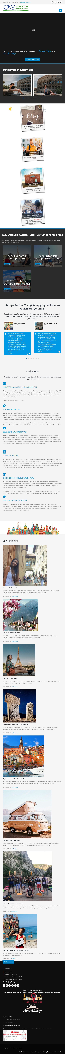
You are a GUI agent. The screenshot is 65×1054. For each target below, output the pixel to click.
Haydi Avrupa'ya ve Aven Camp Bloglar (14, 779)
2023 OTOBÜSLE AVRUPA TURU (11, 633)
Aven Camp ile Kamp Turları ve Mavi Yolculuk (16, 950)
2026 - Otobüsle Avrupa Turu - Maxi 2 (13, 979)
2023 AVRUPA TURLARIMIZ (10, 678)
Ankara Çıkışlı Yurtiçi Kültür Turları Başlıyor (15, 724)
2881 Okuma (15, 733)
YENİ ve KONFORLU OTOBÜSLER (15, 500)
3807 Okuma (14, 911)
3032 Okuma (15, 641)
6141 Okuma (15, 849)
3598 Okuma (15, 687)
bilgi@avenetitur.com (25, 2)
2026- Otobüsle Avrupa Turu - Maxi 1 (13, 977)
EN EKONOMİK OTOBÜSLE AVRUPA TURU (18, 478)
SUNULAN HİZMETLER (11, 409)
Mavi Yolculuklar (7, 972)
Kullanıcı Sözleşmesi (35, 1052)
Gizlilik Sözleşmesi (24, 1052)
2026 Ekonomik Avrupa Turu (11, 974)
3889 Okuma (14, 959)
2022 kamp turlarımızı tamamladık (13, 903)
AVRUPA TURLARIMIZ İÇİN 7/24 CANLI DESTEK (20, 387)
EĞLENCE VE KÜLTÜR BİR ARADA (15, 432)
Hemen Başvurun (32, 59)
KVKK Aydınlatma (47, 1052)
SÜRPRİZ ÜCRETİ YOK (11, 455)
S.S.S (55, 1052)
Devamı (10, 353)
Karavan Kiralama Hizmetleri (11, 840)
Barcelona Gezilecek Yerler (10, 588)
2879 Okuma (15, 787)
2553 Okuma (15, 596)
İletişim (60, 1052)
